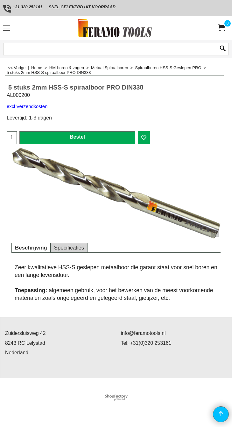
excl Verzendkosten (27, 106)
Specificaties (69, 248)
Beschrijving (31, 248)
